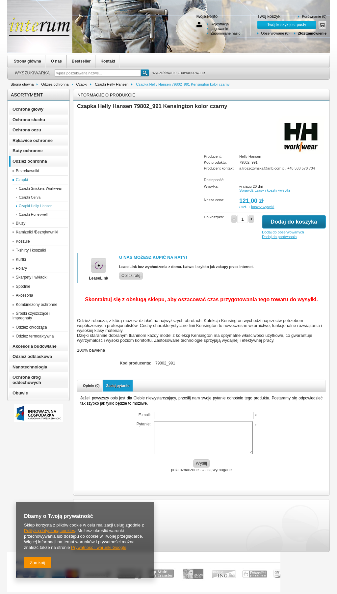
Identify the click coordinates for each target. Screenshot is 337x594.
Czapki (82, 84)
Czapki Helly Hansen (111, 84)
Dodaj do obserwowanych (283, 232)
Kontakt (107, 61)
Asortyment (27, 95)
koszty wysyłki (262, 207)
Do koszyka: (214, 217)
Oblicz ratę (131, 275)
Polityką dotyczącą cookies (49, 530)
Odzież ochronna (54, 84)
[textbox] (98, 73)
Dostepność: (214, 180)
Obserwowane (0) (275, 33)
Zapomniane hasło (226, 33)
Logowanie (219, 29)
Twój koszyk (268, 16)
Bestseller (81, 61)
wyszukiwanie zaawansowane (178, 72)
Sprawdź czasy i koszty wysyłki (264, 190)
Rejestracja (220, 24)
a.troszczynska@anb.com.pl (262, 168)
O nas (56, 61)
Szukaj (145, 72)
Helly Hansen (250, 156)
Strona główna (27, 61)
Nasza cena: (214, 200)
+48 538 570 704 (301, 168)
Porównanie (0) (314, 16)
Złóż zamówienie (312, 33)
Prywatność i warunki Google (98, 547)
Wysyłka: (211, 186)
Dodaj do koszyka (294, 222)
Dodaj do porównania (279, 237)
